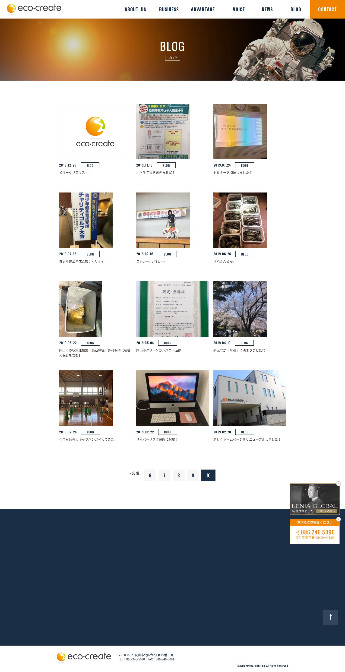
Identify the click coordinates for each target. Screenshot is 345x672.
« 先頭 (134, 473)
